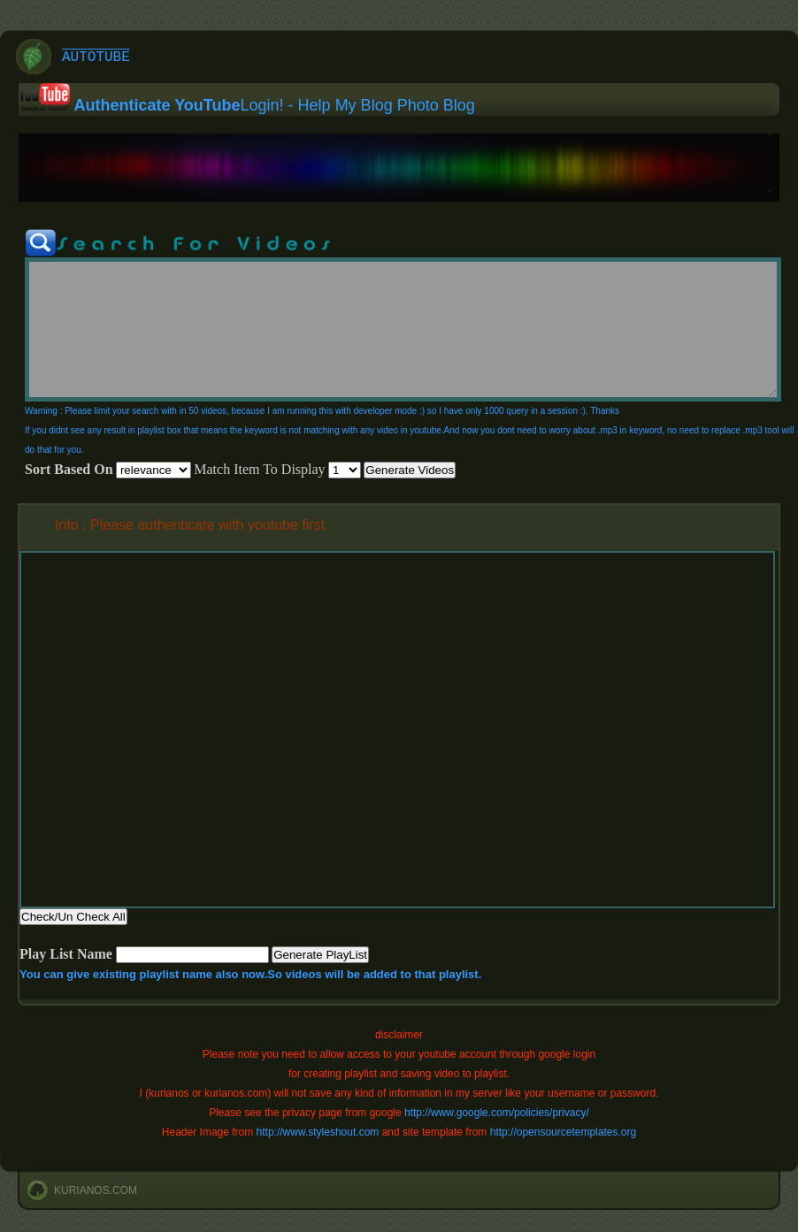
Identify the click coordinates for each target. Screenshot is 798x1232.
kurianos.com (95, 1190)
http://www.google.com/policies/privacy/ (496, 1112)
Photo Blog (436, 105)
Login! (262, 105)
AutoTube (96, 57)
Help (314, 105)
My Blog (364, 105)
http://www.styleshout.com (318, 1132)
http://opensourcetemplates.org (563, 1132)
